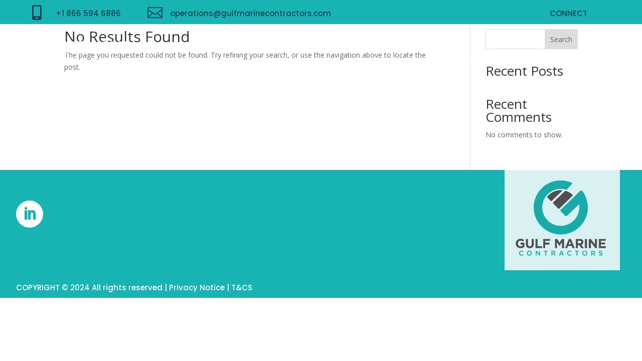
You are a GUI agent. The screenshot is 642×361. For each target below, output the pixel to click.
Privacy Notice (197, 287)
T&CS (241, 287)
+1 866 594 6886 (88, 13)
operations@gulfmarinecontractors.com (250, 13)
